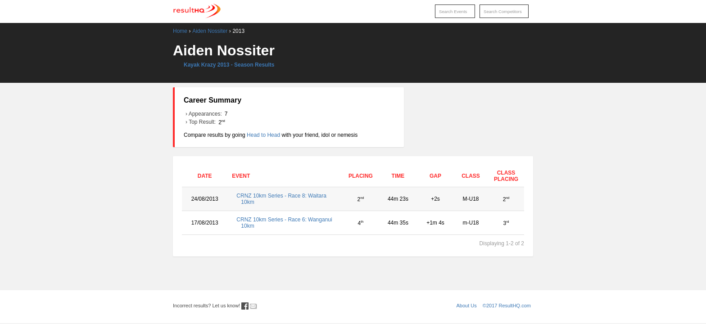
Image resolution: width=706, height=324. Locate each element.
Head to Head (263, 135)
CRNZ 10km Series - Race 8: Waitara (285, 199)
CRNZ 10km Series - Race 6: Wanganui (285, 222)
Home (180, 31)
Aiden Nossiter (209, 31)
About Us (467, 305)
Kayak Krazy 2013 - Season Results (229, 65)
